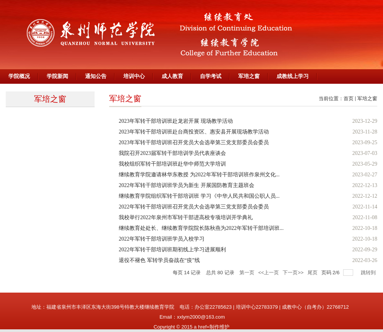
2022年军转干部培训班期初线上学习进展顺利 (172, 249)
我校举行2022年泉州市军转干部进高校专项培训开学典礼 (186, 217)
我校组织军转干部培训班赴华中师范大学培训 (172, 164)
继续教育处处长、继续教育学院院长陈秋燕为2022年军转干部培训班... (201, 228)
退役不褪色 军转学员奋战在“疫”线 (159, 260)
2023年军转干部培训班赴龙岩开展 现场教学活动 (176, 121)
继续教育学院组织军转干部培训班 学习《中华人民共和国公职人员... (199, 196)
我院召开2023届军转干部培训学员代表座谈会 (172, 153)
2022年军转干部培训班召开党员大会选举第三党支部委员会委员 (194, 207)
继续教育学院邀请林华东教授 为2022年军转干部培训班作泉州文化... (199, 174)
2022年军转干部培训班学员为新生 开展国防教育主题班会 (186, 185)
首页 (349, 98)
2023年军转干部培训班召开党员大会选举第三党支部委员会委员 (194, 142)
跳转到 (369, 272)
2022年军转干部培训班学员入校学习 (162, 239)
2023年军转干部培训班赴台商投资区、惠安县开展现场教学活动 (194, 132)
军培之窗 (367, 98)
